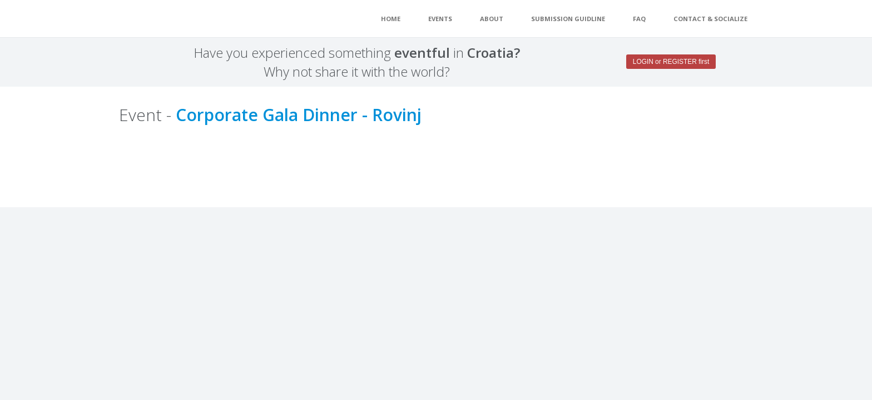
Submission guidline (568, 18)
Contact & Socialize (710, 18)
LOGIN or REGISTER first (671, 62)
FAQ (639, 18)
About (491, 18)
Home (390, 18)
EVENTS (440, 18)
